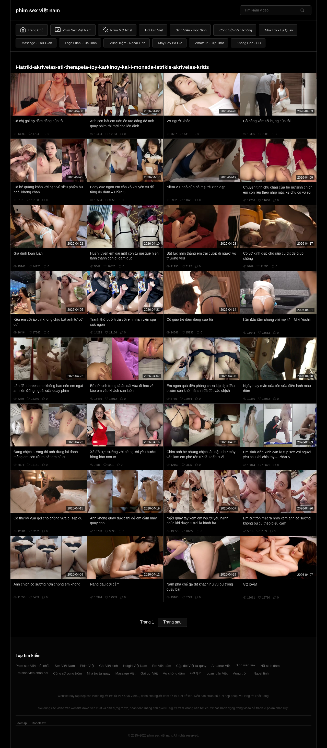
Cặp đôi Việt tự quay (191, 666)
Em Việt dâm (161, 666)
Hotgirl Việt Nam (135, 666)
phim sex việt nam (38, 10)
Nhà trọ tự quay (98, 673)
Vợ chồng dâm (174, 673)
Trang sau (172, 622)
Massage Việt (125, 673)
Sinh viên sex (245, 665)
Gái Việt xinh (108, 666)
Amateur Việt (221, 666)
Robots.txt (38, 723)
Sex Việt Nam (65, 666)
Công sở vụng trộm (67, 673)
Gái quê (196, 673)
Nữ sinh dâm (270, 666)
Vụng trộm (241, 673)
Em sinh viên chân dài (32, 673)
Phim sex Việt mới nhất (33, 666)
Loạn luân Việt (217, 673)
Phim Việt (87, 666)
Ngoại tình (260, 673)
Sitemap (21, 723)
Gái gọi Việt (149, 673)
